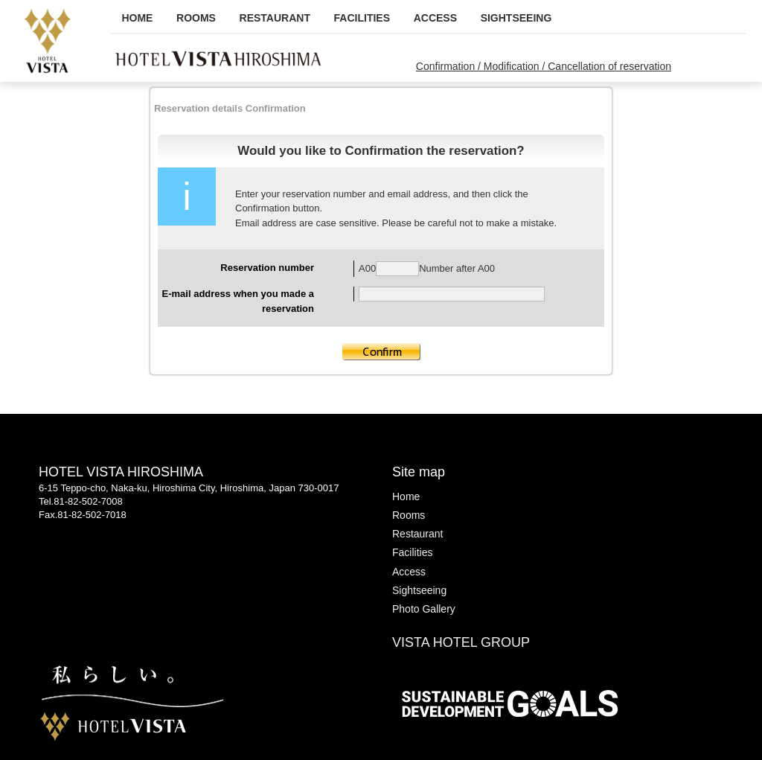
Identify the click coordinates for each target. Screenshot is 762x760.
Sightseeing (516, 18)
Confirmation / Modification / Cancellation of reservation (543, 66)
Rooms (196, 18)
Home (137, 18)
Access (435, 18)
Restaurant (275, 18)
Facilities (362, 18)
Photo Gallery (423, 609)
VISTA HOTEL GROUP (461, 642)
